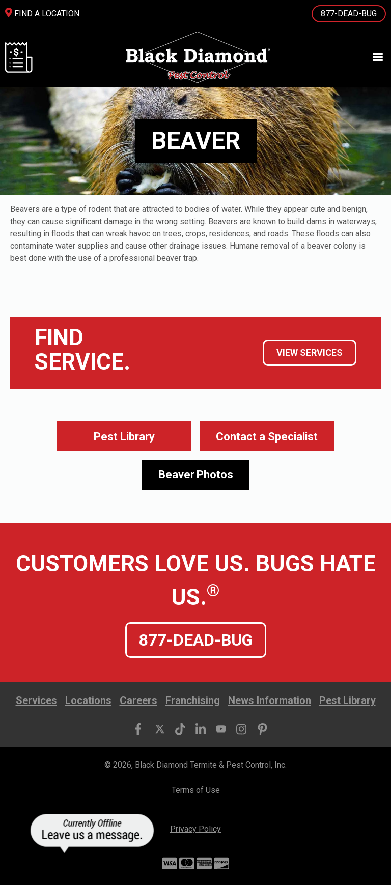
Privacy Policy (195, 829)
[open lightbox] (195, 475)
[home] (197, 57)
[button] (373, 57)
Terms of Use (196, 790)
